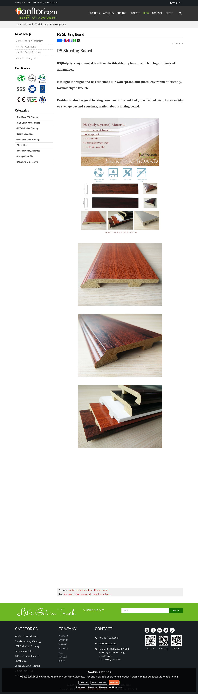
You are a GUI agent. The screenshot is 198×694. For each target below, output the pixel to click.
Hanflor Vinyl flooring (38, 24)
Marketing (117, 687)
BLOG (146, 13)
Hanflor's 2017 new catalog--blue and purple (88, 590)
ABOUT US (108, 13)
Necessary (81, 687)
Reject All (84, 682)
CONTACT (157, 13)
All (24, 24)
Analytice (92, 687)
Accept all (114, 682)
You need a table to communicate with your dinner (87, 594)
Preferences (105, 687)
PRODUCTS (94, 13)
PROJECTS (135, 13)
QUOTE (169, 13)
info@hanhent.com (108, 643)
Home (18, 24)
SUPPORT (121, 13)
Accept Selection (99, 682)
